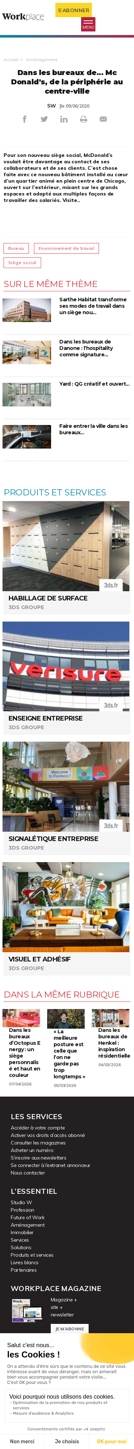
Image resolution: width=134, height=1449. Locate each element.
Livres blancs (25, 1262)
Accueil (11, 59)
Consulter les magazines (38, 1142)
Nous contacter (28, 1172)
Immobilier (22, 1232)
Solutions (21, 1247)
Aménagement (42, 59)
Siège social (22, 262)
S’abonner (74, 10)
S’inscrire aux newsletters (38, 1157)
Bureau (16, 248)
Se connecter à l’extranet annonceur (50, 1165)
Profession (22, 1210)
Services (20, 1240)
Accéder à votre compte (38, 1127)
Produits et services (32, 1255)
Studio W (21, 1202)
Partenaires (24, 1270)
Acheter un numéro (32, 1150)
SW (51, 106)
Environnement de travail (66, 248)
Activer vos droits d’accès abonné (48, 1135)
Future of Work (27, 1217)
